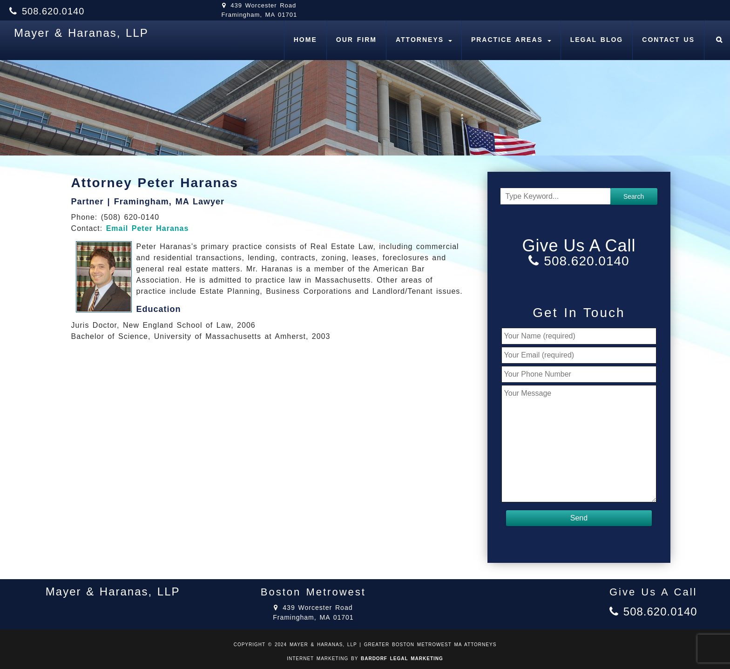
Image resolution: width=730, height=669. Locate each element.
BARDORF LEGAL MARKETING (402, 658)
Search (633, 196)
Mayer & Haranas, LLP (81, 33)
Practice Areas (511, 39)
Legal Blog (596, 39)
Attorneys (424, 39)
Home (305, 39)
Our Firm (356, 39)
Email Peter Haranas (147, 228)
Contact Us (668, 39)
